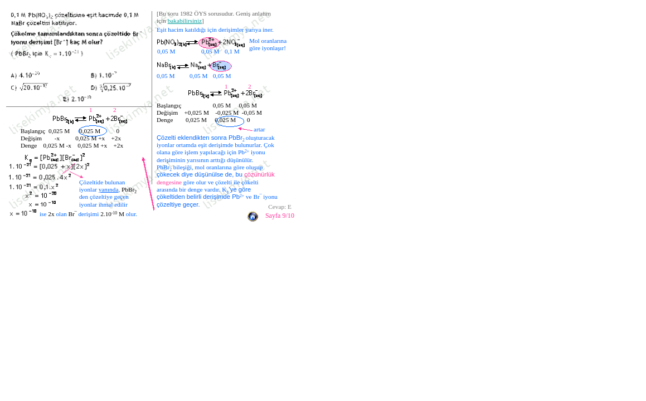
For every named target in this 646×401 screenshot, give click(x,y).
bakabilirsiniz (185, 20)
